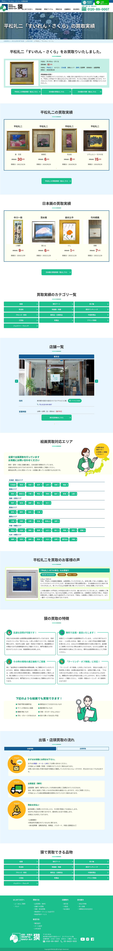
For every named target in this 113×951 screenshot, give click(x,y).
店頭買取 (83, 748)
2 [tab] (56, 424)
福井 (12, 503)
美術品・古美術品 (56, 315)
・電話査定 (37, 923)
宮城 (55, 485)
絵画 (21, 304)
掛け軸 (91, 304)
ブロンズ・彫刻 (21, 315)
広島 (21, 530)
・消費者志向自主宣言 (85, 909)
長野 (29, 503)
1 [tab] (56, 168)
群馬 (64, 494)
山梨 (73, 494)
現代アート (56, 304)
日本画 (63, 67)
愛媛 (81, 530)
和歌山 (47, 521)
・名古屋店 (66, 909)
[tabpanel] (18, 145)
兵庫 (29, 521)
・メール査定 (37, 926)
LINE (46, 763)
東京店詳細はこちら (60, 417)
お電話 (35, 763)
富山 (38, 503)
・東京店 (65, 904)
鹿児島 (64, 539)
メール (41, 763)
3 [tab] (58, 424)
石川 (47, 503)
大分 (47, 539)
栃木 (55, 494)
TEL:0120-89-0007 (45, 404)
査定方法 (36, 919)
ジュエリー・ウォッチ (21, 326)
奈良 (38, 521)
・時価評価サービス (40, 914)
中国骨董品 (92, 315)
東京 (12, 494)
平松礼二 (50, 67)
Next (96, 381)
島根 (38, 530)
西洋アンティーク (92, 309)
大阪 (12, 521)
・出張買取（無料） (40, 904)
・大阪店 (65, 906)
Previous (16, 381)
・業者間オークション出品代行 (43, 912)
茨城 (47, 494)
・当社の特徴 (81, 904)
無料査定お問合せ (87, 2)
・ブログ (16, 906)
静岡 (77, 67)
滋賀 (55, 521)
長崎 (29, 539)
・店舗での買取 (38, 906)
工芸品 (21, 320)
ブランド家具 (91, 320)
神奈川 (21, 494)
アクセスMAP (74, 401)
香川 (55, 530)
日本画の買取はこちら (60, 92)
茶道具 (21, 309)
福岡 (12, 539)
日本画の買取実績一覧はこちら (58, 272)
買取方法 (36, 900)
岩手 (38, 485)
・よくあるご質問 (19, 904)
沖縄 (73, 539)
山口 (47, 530)
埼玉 (38, 494)
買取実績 (38, 9)
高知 (73, 530)
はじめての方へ (18, 900)
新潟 (21, 503)
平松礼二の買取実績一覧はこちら (27, 92)
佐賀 (21, 539)
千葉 (29, 494)
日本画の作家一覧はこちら (89, 92)
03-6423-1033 (68, 941)
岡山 (12, 530)
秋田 (29, 485)
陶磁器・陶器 (56, 309)
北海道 (12, 485)
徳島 (64, 530)
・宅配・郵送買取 (39, 909)
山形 (47, 485)
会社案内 (80, 900)
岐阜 (29, 512)
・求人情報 (81, 906)
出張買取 (30, 748)
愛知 (12, 512)
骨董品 (56, 320)
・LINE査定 (37, 928)
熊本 (38, 539)
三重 (38, 512)
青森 (21, 485)
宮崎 (55, 539)
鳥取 (29, 530)
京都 (21, 521)
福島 (64, 485)
